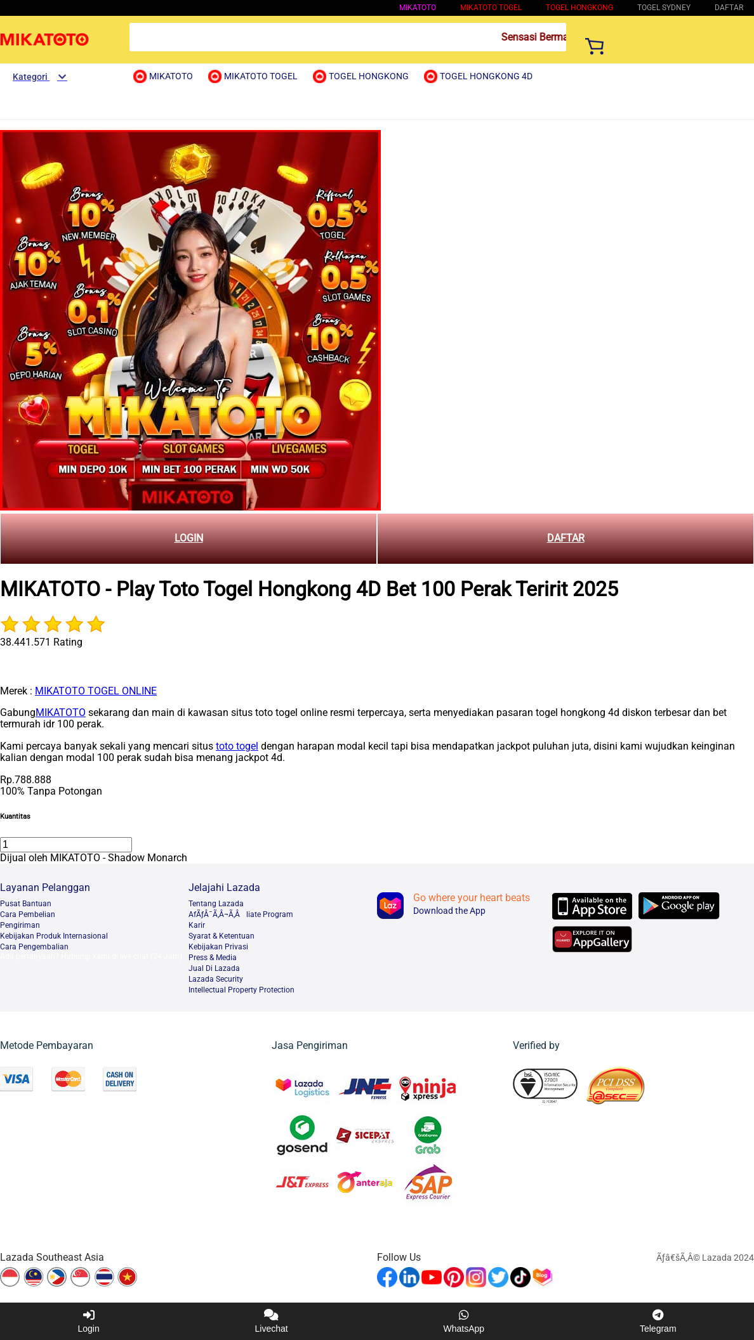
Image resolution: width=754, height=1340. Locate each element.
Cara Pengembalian (34, 946)
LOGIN (189, 538)
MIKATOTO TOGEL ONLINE (96, 691)
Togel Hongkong (579, 7)
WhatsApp (464, 1321)
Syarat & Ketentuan (222, 936)
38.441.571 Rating (41, 642)
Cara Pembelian (27, 914)
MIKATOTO (417, 7)
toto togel (237, 746)
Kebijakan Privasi (218, 946)
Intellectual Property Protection (241, 989)
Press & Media (213, 957)
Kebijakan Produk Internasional (54, 936)
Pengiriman (20, 925)
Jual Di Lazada (214, 968)
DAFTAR (566, 538)
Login (88, 1321)
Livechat (271, 1321)
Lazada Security (216, 979)
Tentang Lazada (216, 903)
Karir (197, 925)
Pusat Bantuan (25, 903)
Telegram (658, 1321)
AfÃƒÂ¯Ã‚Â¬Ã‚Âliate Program (241, 914)
